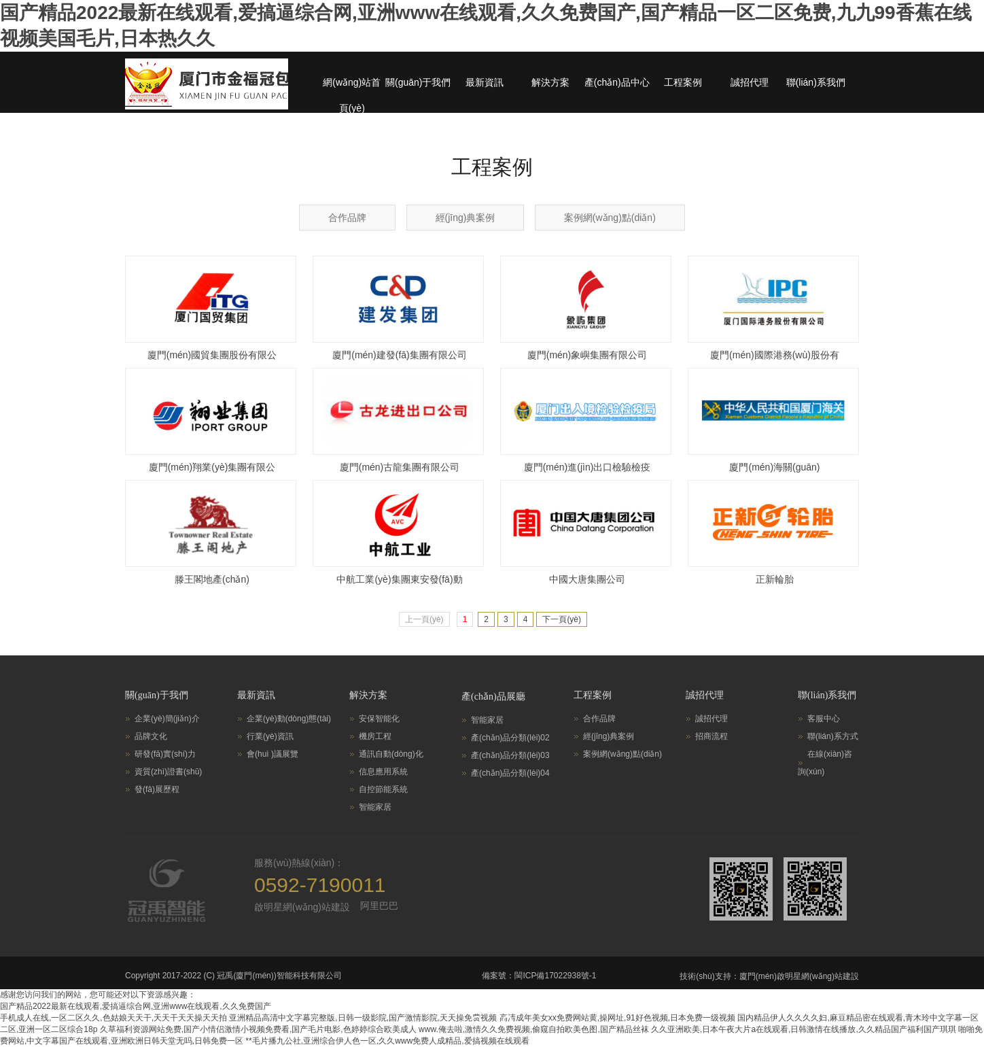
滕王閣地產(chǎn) (212, 579)
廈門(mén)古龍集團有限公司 (400, 467)
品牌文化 (151, 736)
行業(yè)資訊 (270, 736)
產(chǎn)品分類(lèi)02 (510, 737)
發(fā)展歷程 (157, 789)
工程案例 (683, 82)
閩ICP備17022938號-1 (555, 975)
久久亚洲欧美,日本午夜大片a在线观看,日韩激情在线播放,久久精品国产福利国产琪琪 (803, 1029)
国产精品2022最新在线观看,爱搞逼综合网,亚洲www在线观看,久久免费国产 (135, 1006)
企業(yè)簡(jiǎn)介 (167, 718)
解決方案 (550, 82)
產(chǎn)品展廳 (493, 696)
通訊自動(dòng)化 (391, 754)
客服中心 (823, 718)
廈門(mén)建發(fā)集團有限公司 (399, 354)
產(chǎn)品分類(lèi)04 (510, 773)
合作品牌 (347, 217)
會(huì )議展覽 (272, 754)
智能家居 (375, 807)
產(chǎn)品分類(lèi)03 (510, 755)
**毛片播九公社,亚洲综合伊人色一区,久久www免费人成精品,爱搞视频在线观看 (387, 1041)
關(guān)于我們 (418, 82)
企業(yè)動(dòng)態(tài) (289, 718)
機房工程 (375, 736)
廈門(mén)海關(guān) (774, 467)
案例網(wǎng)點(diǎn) (610, 217)
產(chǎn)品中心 (617, 82)
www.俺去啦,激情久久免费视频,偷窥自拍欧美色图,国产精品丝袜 (534, 1029)
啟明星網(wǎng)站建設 (302, 907)
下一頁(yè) (561, 619)
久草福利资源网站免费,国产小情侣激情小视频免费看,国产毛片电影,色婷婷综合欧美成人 (258, 1029)
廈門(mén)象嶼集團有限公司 (587, 354)
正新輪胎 (775, 579)
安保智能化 (379, 718)
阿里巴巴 (379, 905)
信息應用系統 (383, 771)
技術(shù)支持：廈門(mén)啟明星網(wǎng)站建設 (769, 976)
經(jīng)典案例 (465, 217)
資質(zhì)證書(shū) (168, 771)
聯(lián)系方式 (832, 736)
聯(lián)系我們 (815, 82)
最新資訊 (484, 82)
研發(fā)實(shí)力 (165, 754)
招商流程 (711, 736)
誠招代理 (750, 82)
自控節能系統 (383, 789)
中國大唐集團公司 (587, 579)
